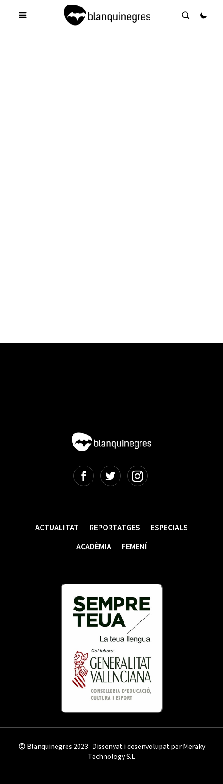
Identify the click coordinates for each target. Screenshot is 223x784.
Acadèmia (93, 546)
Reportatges (114, 527)
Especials (169, 527)
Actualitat (57, 527)
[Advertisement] (116, 106)
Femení (134, 546)
